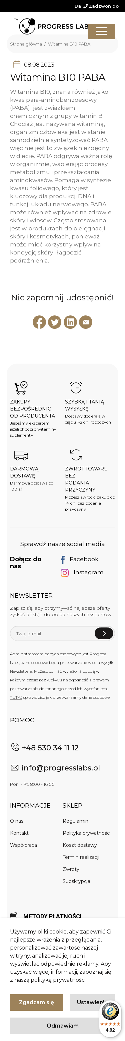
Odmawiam (63, 1026)
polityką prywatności (58, 980)
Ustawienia (92, 1002)
